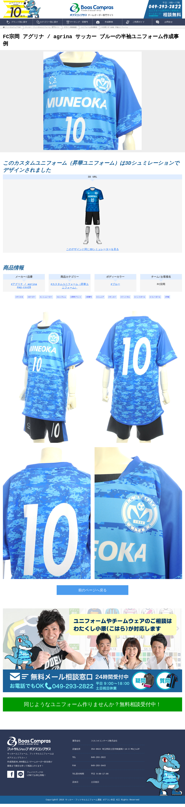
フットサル (128, 300)
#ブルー (115, 287)
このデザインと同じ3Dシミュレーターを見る (92, 249)
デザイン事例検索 (70, 28)
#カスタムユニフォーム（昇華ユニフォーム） (70, 288)
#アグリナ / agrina (24, 287)
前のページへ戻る (92, 593)
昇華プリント (75, 300)
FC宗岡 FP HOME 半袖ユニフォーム (114, 28)
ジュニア (101, 300)
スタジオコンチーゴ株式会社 (104, 744)
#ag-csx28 (24, 290)
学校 (173, 300)
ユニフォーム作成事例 (89, 28)
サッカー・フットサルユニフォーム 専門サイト (42, 28)
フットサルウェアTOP (13, 28)
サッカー (114, 300)
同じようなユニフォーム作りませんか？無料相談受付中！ (92, 707)
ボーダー (27, 300)
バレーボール (160, 300)
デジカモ (14, 300)
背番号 (89, 300)
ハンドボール (144, 300)
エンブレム (59, 300)
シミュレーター (43, 300)
